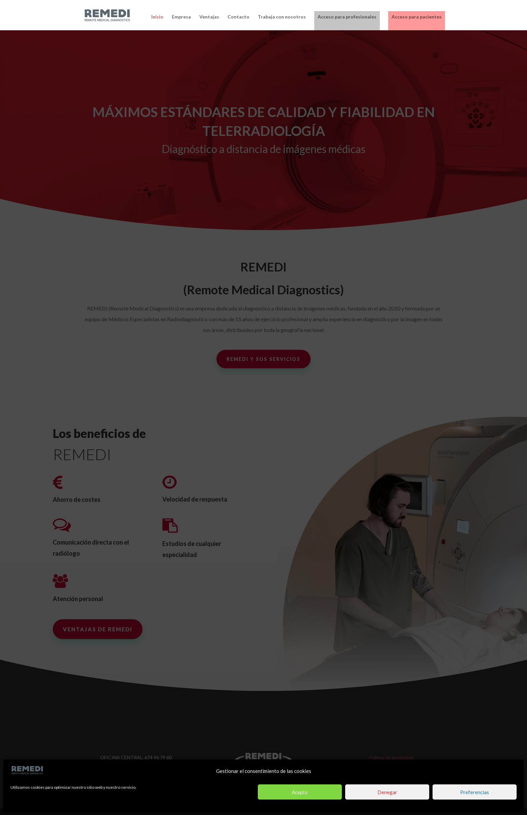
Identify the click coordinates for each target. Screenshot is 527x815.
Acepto (300, 792)
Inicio (157, 17)
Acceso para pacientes (417, 17)
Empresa (181, 17)
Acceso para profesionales (347, 17)
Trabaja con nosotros (282, 17)
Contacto (238, 17)
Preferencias (474, 792)
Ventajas (209, 17)
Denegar (387, 792)
